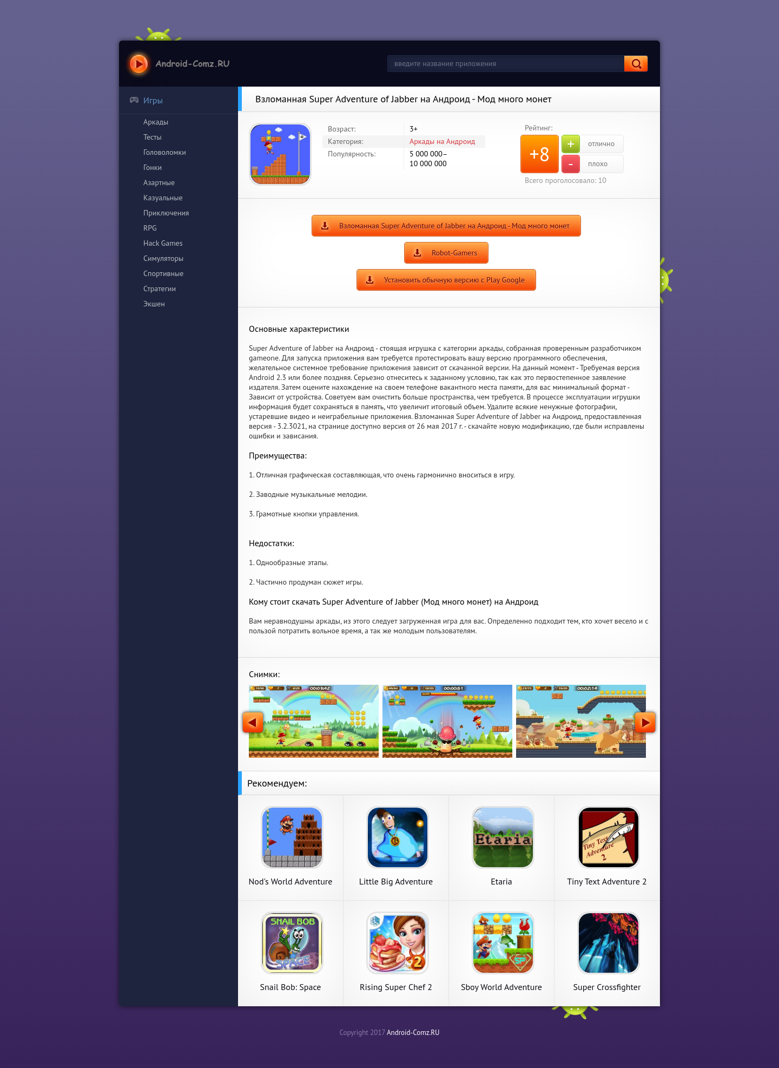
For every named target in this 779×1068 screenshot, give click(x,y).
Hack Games (163, 243)
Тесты (152, 137)
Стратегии (159, 288)
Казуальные (163, 197)
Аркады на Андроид (442, 141)
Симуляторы (163, 258)
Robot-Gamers (454, 253)
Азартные (159, 182)
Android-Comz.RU (413, 1032)
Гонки (152, 167)
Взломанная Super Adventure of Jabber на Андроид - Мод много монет (454, 226)
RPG (150, 228)
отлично (588, 144)
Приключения (166, 213)
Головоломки (164, 152)
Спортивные (163, 273)
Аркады (155, 122)
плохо (585, 164)
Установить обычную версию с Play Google (454, 280)
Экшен (154, 304)
